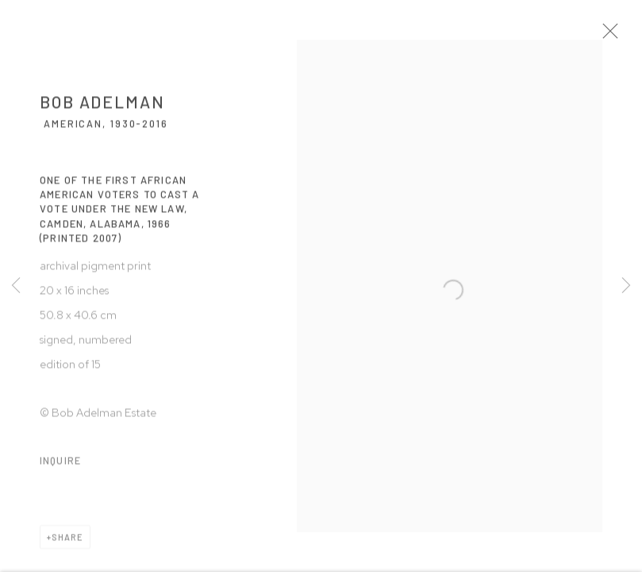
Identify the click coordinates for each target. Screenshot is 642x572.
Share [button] (67, 540)
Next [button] (626, 286)
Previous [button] (16, 286)
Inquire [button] (60, 463)
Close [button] (613, 36)
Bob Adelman (102, 104)
